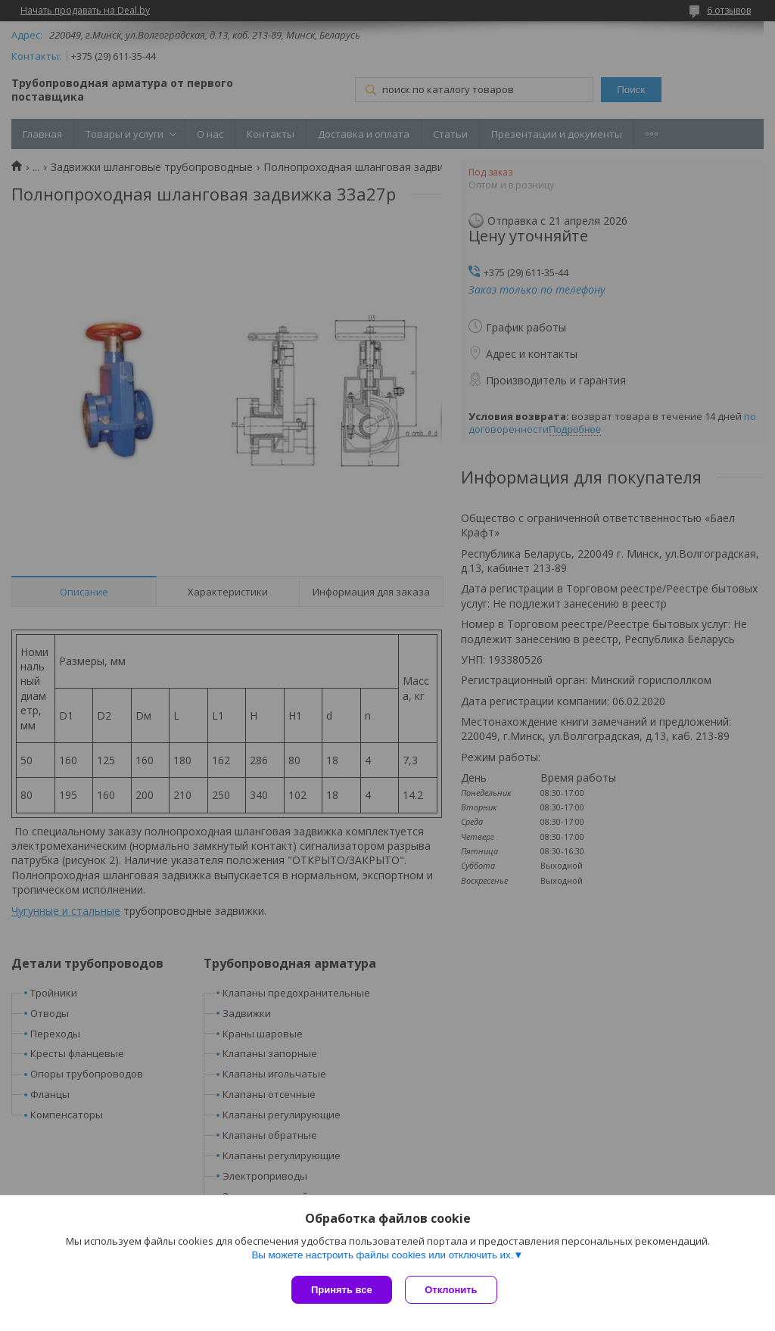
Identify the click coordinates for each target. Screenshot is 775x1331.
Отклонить (453, 1289)
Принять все (341, 1289)
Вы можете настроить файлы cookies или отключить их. (382, 1256)
